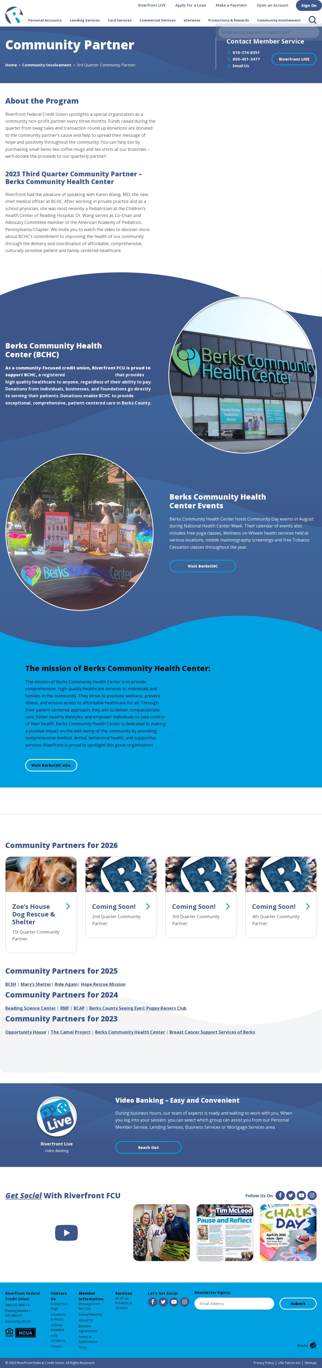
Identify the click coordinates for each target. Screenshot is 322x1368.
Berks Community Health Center (130, 1032)
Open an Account (275, 5)
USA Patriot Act (289, 1363)
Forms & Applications (88, 1339)
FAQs (83, 1347)
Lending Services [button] (85, 20)
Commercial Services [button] (157, 20)
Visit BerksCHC (203, 566)
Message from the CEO (89, 1306)
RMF (64, 1008)
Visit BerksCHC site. (51, 765)
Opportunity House (25, 1032)
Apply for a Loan (192, 5)
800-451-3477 (246, 59)
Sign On (310, 5)
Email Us (241, 65)
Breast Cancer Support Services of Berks (212, 1032)
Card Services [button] (120, 20)
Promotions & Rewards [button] (228, 20)
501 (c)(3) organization (90, 375)
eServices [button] (192, 20)
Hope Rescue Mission (103, 984)
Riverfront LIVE (154, 5)
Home (11, 64)
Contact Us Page (59, 1306)
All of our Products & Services (123, 1303)
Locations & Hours (58, 1317)
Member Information (91, 1296)
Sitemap (310, 1363)
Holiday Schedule (57, 1327)
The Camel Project (71, 1032)
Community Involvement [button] (279, 20)
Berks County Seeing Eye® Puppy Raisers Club (138, 1008)
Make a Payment (233, 5)
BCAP (79, 1008)
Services (123, 1293)
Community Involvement (46, 64)
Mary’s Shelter (36, 984)
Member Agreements (88, 1328)
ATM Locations (58, 1338)
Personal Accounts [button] (45, 20)
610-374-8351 (246, 52)
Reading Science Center (30, 1008)
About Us (86, 1320)
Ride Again (66, 984)
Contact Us (59, 1296)
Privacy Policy (264, 1363)
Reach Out (148, 1147)
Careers (57, 1346)
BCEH (10, 984)
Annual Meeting (90, 1314)
